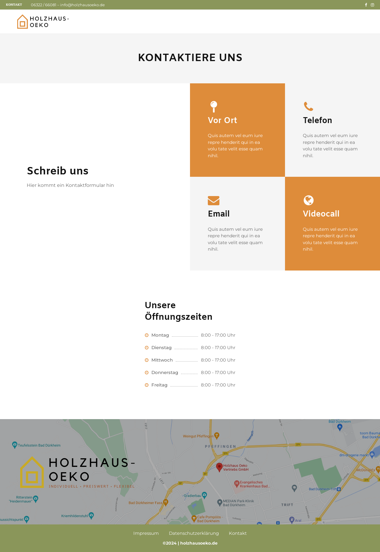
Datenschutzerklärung (194, 533)
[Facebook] (366, 4)
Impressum (146, 533)
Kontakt (14, 5)
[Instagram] (372, 4)
